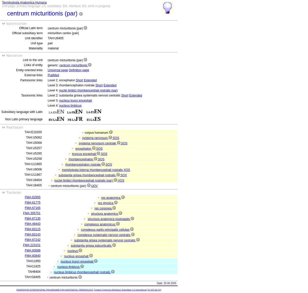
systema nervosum (97, 138)
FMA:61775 (33, 202)
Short (79, 80)
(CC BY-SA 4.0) (154, 290)
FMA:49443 (33, 224)
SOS (116, 138)
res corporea (105, 208)
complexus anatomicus (101, 224)
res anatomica (113, 198)
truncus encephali (86, 154)
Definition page (79, 70)
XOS (127, 170)
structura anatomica (106, 214)
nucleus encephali (78, 256)
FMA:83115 (33, 229)
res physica (107, 203)
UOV (94, 186)
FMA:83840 (33, 256)
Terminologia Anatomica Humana (24, 2)
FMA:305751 (32, 213)
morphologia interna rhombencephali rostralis (93, 170)
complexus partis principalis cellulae (107, 229)
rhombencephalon (83, 159)
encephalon (85, 148)
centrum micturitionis (75, 65)
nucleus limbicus (70, 105)
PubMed (53, 75)
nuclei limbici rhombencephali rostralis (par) (88, 90)
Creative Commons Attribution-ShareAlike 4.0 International (120, 290)
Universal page (58, 70)
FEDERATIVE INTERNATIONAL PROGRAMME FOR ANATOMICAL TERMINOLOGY (54, 290)
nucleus (74, 251)
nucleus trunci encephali (75, 100)
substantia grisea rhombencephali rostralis (90, 175)
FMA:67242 (33, 240)
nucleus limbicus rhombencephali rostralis (84, 272)
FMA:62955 (33, 197)
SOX (124, 175)
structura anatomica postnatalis (111, 219)
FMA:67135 (33, 218)
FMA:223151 (32, 245)
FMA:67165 (33, 208)
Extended (90, 80)
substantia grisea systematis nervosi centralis (106, 240)
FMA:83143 (33, 234)
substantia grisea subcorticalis (93, 245)
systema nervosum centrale (100, 143)
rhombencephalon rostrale (85, 164)
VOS (121, 180)
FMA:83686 (33, 250)
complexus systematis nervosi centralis (106, 235)
